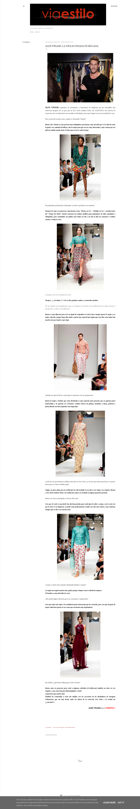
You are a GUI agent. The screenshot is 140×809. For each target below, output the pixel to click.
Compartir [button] (26, 42)
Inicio (33, 32)
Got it (121, 802)
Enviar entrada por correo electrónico (64, 727)
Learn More (109, 802)
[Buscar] (114, 6)
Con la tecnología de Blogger (70, 796)
